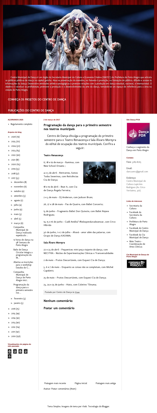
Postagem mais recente (55, 383)
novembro (19, 186)
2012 (13, 327)
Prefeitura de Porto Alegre (138, 223)
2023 (13, 150)
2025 (13, 141)
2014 (13, 318)
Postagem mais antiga (106, 383)
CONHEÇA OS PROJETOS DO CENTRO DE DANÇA (37, 99)
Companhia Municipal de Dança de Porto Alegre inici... (22, 276)
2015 (13, 313)
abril (16, 218)
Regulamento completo (21, 124)
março (17, 223)
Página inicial (81, 383)
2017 (13, 178)
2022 (13, 155)
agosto (17, 200)
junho (17, 209)
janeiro (17, 303)
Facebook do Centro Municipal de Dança (138, 229)
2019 (13, 168)
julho (16, 205)
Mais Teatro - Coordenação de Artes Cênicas (137, 244)
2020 (14, 164)
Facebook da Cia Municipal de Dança (138, 236)
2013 (13, 322)
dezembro (19, 182)
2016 (13, 308)
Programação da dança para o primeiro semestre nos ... (23, 288)
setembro (18, 196)
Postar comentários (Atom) (63, 388)
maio (16, 214)
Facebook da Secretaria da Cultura (135, 215)
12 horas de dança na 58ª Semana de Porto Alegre (23, 242)
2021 (13, 159)
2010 (13, 336)
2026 (13, 136)
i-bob (84, 406)
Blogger (105, 406)
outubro (18, 191)
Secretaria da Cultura (135, 207)
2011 (13, 331)
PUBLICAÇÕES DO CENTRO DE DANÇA (31, 110)
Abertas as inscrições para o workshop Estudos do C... (23, 265)
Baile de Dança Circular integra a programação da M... (23, 253)
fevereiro (18, 298)
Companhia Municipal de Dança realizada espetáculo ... (22, 231)
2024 (13, 146)
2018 (13, 173)
